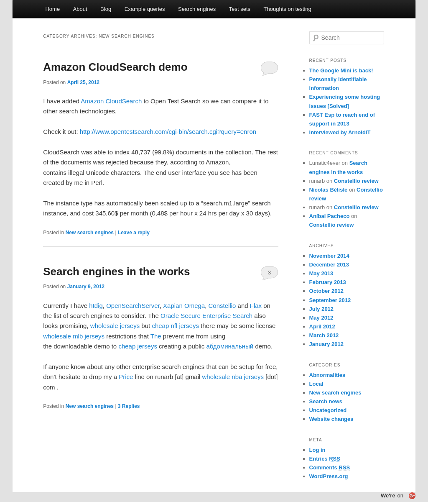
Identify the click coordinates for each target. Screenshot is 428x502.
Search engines (197, 9)
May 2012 (321, 318)
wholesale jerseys (115, 325)
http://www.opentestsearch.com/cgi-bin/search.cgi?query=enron (168, 131)
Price (126, 376)
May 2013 (321, 273)
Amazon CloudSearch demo (115, 67)
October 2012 (326, 291)
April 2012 (322, 326)
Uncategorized (328, 410)
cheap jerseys (137, 346)
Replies (129, 406)
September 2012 (330, 300)
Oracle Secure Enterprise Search (206, 315)
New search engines (90, 233)
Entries (324, 459)
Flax (256, 305)
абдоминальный (230, 346)
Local (316, 384)
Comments (329, 467)
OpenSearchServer (133, 305)
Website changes (331, 419)
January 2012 (326, 344)
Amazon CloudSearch (111, 101)
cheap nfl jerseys (175, 325)
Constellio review (356, 181)
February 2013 (327, 282)
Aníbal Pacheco (329, 216)
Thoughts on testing (287, 9)
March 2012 (324, 335)
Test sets (239, 9)
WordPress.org (328, 476)
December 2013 (329, 264)
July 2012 (321, 309)
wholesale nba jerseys (233, 376)
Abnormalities (327, 375)
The (155, 336)
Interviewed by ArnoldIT (340, 132)
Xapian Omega (184, 305)
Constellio (222, 305)
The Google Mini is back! (341, 70)
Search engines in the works (116, 271)
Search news (326, 401)
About (80, 9)
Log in (317, 450)
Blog (105, 9)
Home (52, 9)
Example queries (145, 9)
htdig (96, 305)
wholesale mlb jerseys (73, 336)
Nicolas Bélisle (328, 190)
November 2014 (329, 256)
